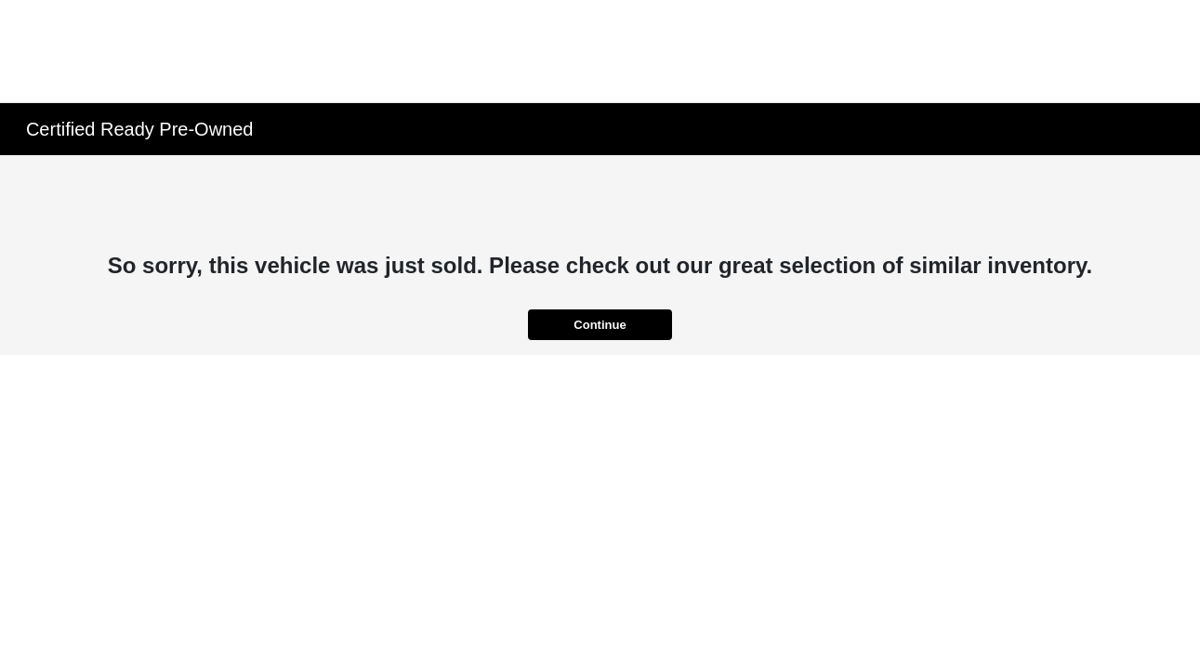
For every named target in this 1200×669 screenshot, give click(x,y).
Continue (600, 325)
